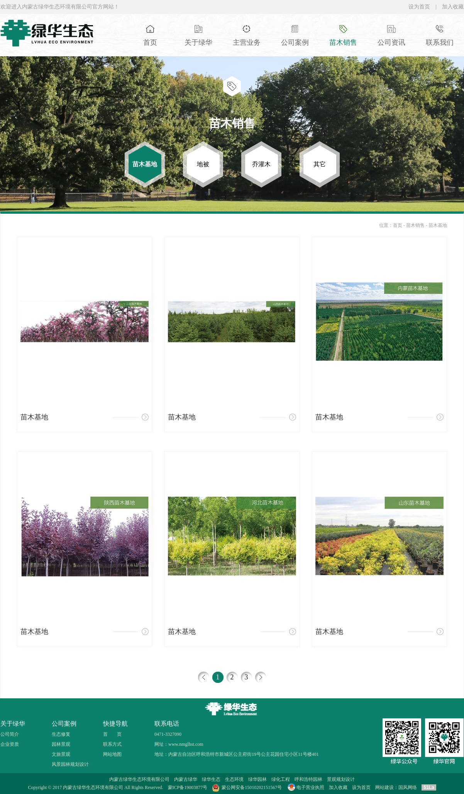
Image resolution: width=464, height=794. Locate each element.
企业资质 (9, 744)
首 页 (112, 734)
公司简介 (9, 734)
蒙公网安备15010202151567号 (252, 787)
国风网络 (407, 787)
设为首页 (419, 7)
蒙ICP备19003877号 (188, 787)
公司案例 (64, 723)
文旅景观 (61, 754)
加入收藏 (453, 7)
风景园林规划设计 (70, 764)
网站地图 (112, 754)
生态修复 (61, 734)
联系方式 (112, 744)
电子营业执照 (305, 787)
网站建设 (384, 787)
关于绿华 (12, 723)
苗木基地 (437, 225)
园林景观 (61, 744)
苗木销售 (416, 225)
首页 (397, 225)
